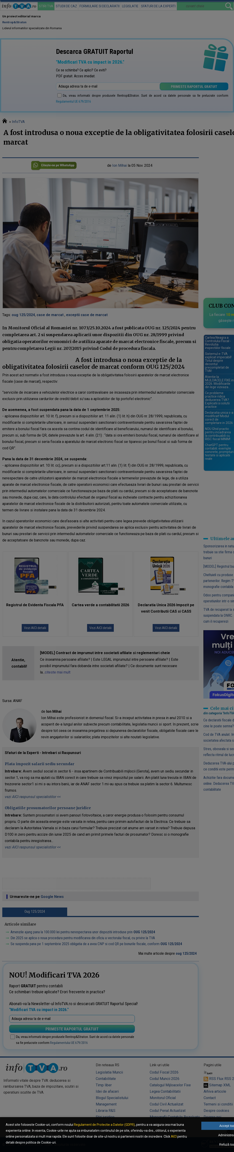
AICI (174, 1136)
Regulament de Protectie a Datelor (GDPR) (104, 1124)
